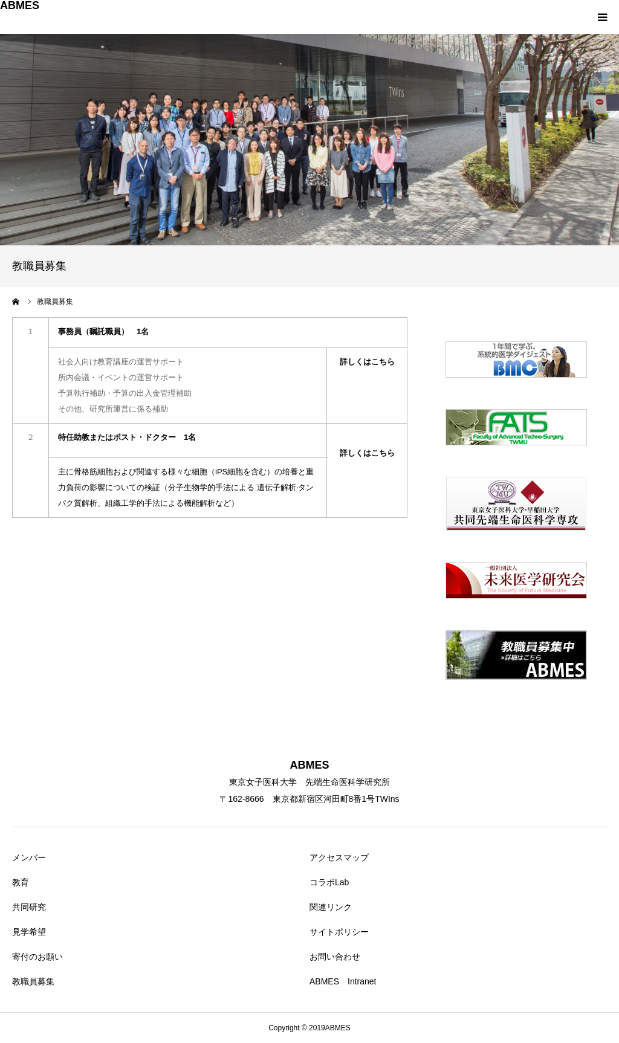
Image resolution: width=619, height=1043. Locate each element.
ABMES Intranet (343, 981)
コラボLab (329, 882)
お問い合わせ (335, 956)
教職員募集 (33, 981)
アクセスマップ (339, 857)
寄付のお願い (37, 956)
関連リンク (331, 907)
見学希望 (29, 932)
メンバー (29, 857)
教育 (20, 882)
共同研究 (29, 907)
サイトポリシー (339, 932)
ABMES (19, 5)
